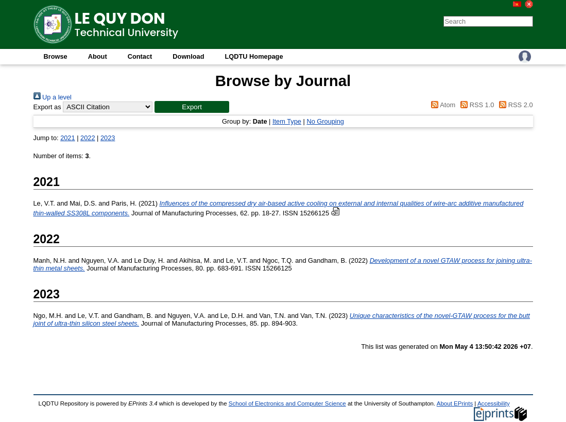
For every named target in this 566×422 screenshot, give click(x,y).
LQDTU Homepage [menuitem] (254, 56)
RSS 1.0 (475, 105)
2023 (107, 138)
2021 (67, 138)
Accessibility (493, 403)
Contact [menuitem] (140, 56)
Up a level (52, 97)
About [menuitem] (97, 56)
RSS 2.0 (514, 105)
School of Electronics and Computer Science (287, 403)
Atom (441, 105)
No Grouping (325, 121)
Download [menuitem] (188, 56)
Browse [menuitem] (55, 56)
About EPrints (455, 403)
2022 (87, 138)
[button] (192, 107)
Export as (47, 107)
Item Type (286, 121)
